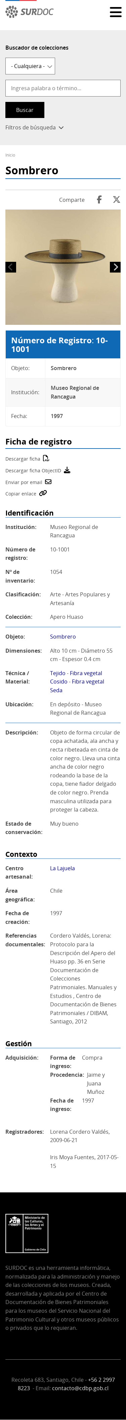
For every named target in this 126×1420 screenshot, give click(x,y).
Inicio (10, 155)
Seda (56, 690)
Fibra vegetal (86, 673)
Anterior (10, 267)
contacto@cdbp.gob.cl (80, 1388)
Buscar (25, 110)
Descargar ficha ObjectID (33, 470)
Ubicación (18, 704)
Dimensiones (22, 650)
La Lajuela (62, 868)
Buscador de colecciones (37, 47)
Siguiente (115, 267)
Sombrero (63, 636)
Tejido (58, 673)
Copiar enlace (20, 493)
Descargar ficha (22, 459)
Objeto (14, 636)
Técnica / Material (17, 677)
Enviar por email (23, 482)
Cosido (59, 681)
